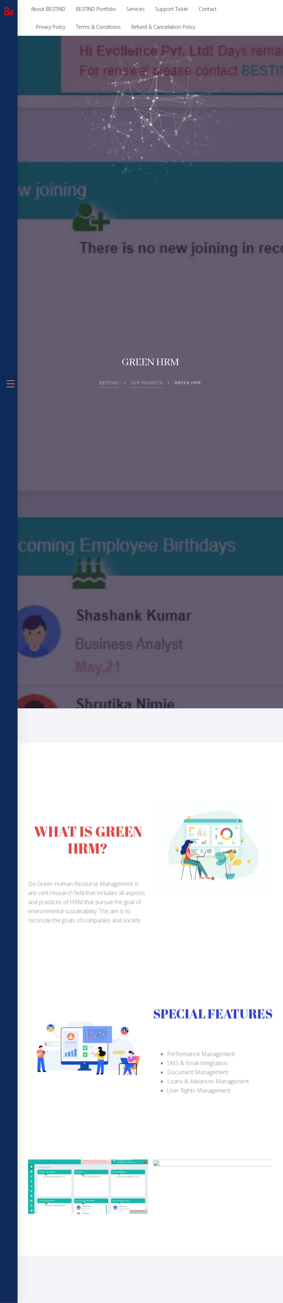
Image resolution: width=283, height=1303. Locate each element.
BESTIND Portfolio (96, 9)
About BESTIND (48, 9)
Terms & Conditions (98, 27)
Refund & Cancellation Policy (163, 27)
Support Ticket (171, 9)
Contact (208, 9)
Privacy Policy (50, 27)
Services (135, 9)
